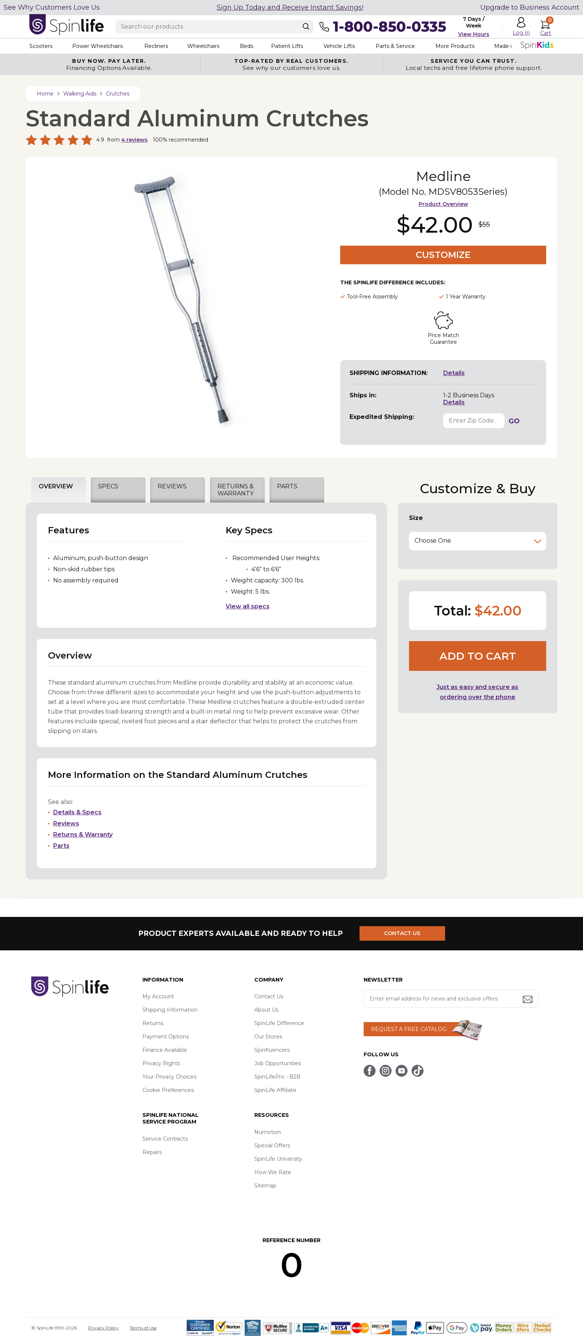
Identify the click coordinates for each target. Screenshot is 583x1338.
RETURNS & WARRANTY (236, 490)
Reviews (66, 823)
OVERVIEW (56, 486)
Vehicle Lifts (339, 46)
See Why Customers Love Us (52, 7)
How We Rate (272, 1172)
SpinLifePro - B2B (277, 1076)
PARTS (287, 486)
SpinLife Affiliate (275, 1090)
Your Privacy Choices (169, 1076)
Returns (152, 1023)
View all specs (248, 606)
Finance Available (164, 1050)
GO (514, 421)
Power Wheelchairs (97, 46)
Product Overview (443, 204)
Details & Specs (77, 812)
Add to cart (477, 656)
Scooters (40, 46)
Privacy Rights (161, 1063)
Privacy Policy (103, 1328)
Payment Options (165, 1036)
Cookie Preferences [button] (168, 1090)
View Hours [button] (473, 34)
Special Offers (272, 1145)
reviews (134, 139)
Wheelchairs (203, 46)
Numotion (267, 1132)
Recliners (156, 46)
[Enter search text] (214, 26)
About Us (266, 1009)
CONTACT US (402, 933)
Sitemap (265, 1185)
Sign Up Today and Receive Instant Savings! (290, 7)
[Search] (306, 26)
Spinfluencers (272, 1050)
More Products (454, 46)
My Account (158, 996)
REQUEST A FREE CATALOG (409, 1029)
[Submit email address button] (528, 1000)
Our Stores (268, 1036)
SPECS (108, 486)
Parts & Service (395, 46)
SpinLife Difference (279, 1023)
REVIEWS (172, 486)
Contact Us (268, 996)
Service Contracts (165, 1138)
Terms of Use (143, 1328)
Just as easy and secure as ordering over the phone (477, 692)
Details (454, 372)
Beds (246, 46)
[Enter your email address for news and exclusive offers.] (451, 999)
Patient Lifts (287, 46)
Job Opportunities (277, 1063)
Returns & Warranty (83, 834)
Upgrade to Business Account (529, 7)
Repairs (152, 1152)
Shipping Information (169, 1009)
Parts (61, 845)
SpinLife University (278, 1159)
